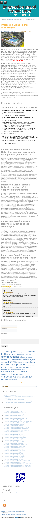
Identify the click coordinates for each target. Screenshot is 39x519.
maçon (18, 372)
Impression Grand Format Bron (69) (13, 420)
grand (4, 356)
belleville (15, 379)
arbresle (9, 365)
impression (19, 364)
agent (32, 359)
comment (4, 360)
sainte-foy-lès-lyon (20, 352)
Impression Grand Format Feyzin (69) (13, 449)
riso (27, 365)
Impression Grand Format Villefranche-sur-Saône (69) (18, 421)
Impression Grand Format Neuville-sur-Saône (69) (17, 460)
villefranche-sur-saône (20, 367)
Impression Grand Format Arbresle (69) (14, 399)
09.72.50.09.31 (19, 15)
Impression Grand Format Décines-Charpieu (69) (16, 427)
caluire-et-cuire (12, 369)
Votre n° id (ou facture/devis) (8, 324)
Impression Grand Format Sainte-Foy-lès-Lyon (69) (17, 428)
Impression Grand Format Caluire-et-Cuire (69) (16, 417)
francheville (3, 352)
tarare (28, 367)
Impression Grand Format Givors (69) (13, 431)
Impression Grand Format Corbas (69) (13, 447)
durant (24, 369)
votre (29, 354)
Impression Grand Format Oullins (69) (13, 425)
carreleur (24, 359)
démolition (6, 367)
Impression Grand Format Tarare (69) (13, 443)
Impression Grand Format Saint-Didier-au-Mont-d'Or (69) (18, 463)
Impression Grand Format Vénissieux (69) (14, 414)
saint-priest (11, 352)
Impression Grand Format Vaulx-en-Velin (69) (15, 418)
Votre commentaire (6, 338)
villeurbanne (5, 369)
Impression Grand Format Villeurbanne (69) (15, 412)
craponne (25, 374)
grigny (28, 374)
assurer (8, 374)
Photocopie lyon (6, 514)
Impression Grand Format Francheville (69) (15, 437)
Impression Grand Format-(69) (15, 382)
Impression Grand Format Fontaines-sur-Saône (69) (17, 402)
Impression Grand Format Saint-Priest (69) (15, 415)
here (17, 493)
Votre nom (4, 328)
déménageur (8, 371)
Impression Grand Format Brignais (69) (14, 441)
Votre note (4, 333)
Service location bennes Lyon (18, 514)
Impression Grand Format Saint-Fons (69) (14, 436)
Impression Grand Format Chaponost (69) (14, 456)
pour (35, 372)
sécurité (12, 354)
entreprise (14, 356)
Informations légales (13, 511)
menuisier (18, 369)
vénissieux (15, 359)
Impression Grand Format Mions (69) (13, 440)
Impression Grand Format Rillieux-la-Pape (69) (16, 422)
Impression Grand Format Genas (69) (13, 438)
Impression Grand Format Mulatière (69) (14, 462)
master (25, 352)
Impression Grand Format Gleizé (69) (13, 458)
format (14, 374)
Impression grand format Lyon (19, 9)
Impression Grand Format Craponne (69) (14, 450)
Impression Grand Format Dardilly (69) (14, 455)
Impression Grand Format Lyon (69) (13, 411)
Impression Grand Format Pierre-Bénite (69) (15, 444)
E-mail (29, 31)
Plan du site (4, 511)
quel (16, 372)
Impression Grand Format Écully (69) (13, 434)
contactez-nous (8, 377)
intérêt (3, 374)
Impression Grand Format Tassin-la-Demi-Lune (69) (17, 433)
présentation (22, 354)
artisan (24, 371)
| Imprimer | (23, 31)
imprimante (10, 379)
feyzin (9, 359)
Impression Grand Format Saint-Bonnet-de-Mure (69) (18, 401)
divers (18, 377)
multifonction (4, 362)
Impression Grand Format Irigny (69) (13, 453)
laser (31, 372)
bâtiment (12, 362)
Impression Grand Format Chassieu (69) (14, 446)
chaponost (13, 367)
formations (22, 362)
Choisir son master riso (10, 395)
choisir (21, 374)
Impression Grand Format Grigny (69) (13, 452)
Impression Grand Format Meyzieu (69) (14, 424)
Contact (22, 511)
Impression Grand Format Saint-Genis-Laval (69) (16, 430)
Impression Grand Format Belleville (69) (14, 26)
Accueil (11, 19)
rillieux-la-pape (26, 357)
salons (31, 365)
